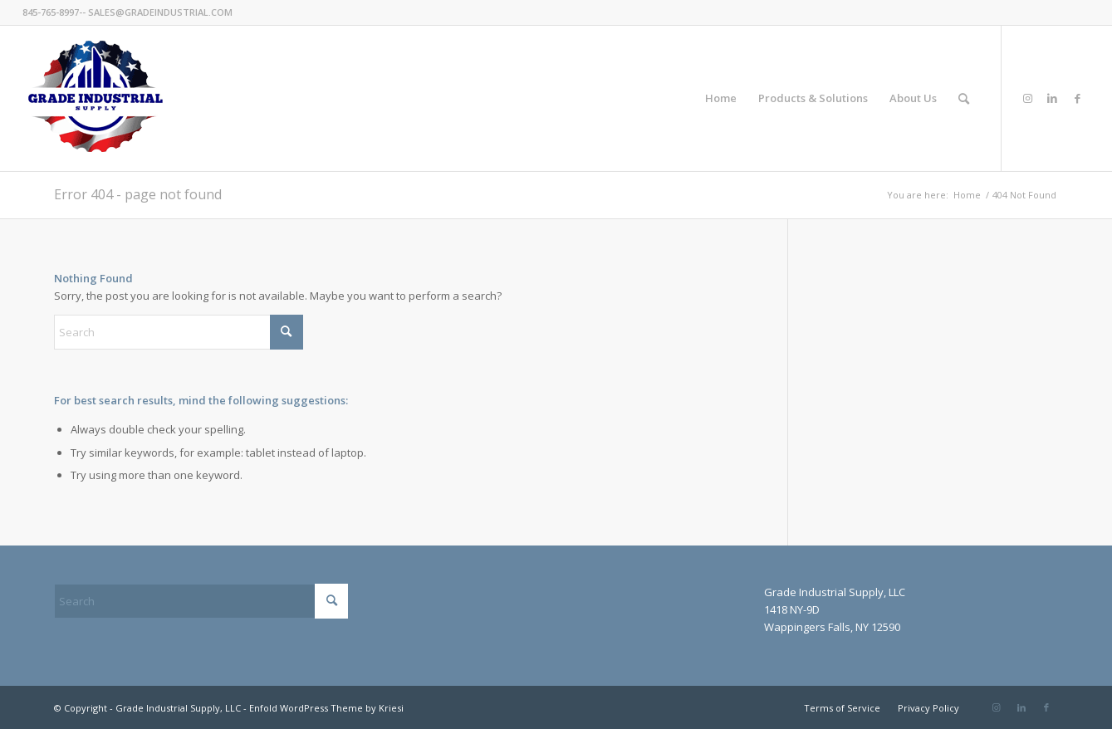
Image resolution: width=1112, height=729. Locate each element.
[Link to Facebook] (1077, 98)
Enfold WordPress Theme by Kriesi (326, 708)
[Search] (964, 98)
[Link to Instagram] (1027, 98)
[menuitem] (720, 98)
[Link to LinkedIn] (1052, 98)
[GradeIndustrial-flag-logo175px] (95, 98)
